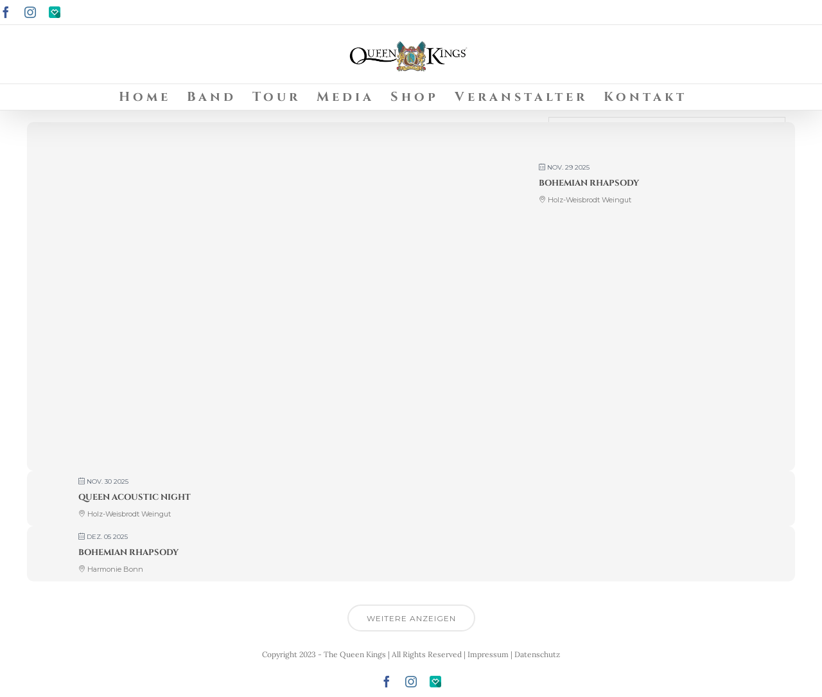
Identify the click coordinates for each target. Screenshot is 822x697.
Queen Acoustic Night (134, 497)
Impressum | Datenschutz (514, 654)
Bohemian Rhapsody (589, 183)
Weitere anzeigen (411, 618)
